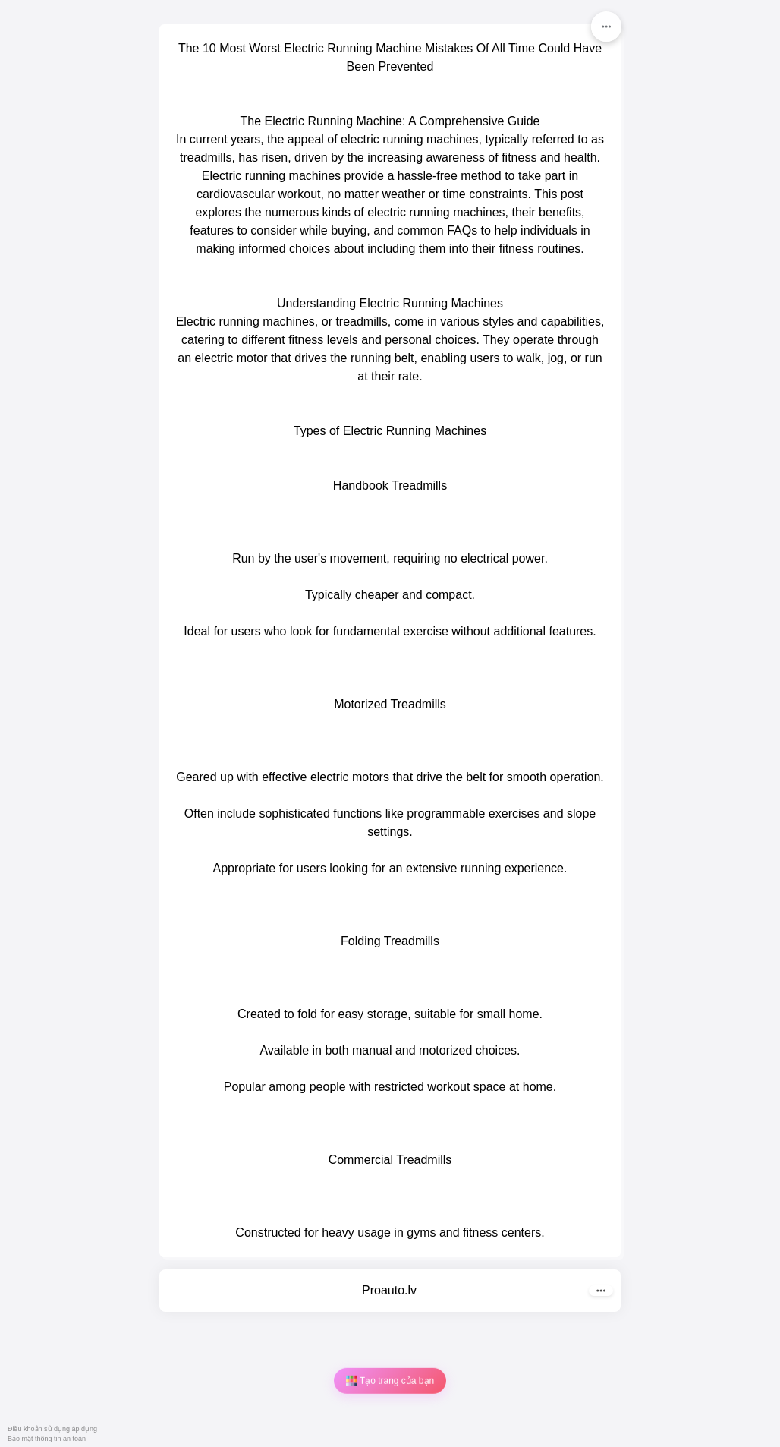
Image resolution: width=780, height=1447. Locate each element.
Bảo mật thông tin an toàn (47, 1438)
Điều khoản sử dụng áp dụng (52, 1429)
